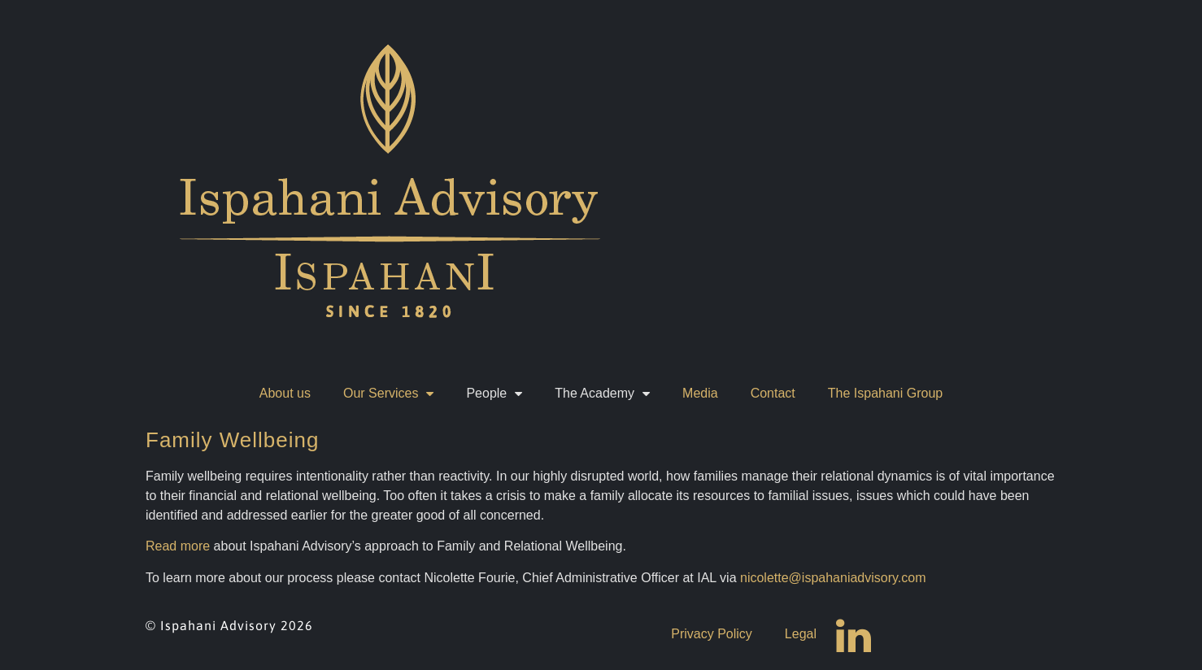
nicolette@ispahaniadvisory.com (833, 578)
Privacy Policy (711, 634)
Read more (178, 546)
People (494, 393)
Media (700, 393)
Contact (773, 393)
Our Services (388, 393)
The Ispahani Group (885, 393)
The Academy (602, 393)
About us (285, 393)
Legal (801, 634)
